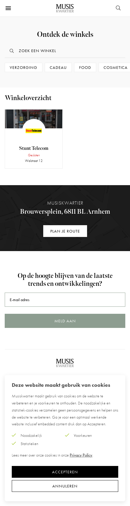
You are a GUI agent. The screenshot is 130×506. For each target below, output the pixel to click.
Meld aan (65, 320)
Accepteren (65, 472)
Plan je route (65, 231)
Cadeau (58, 67)
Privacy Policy (81, 455)
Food (85, 67)
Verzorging (23, 67)
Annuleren (65, 486)
